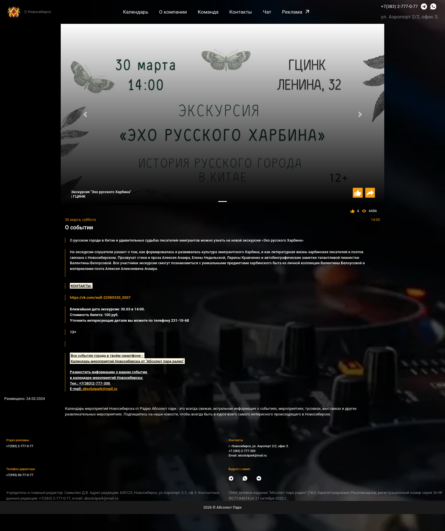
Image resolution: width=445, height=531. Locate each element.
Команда (208, 12)
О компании (173, 12)
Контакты (240, 12)
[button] (85, 114)
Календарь (135, 12)
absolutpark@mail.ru (252, 455)
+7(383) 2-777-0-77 (399, 6)
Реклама (295, 12)
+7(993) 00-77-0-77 (19, 475)
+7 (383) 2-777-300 (242, 451)
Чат (267, 12)
